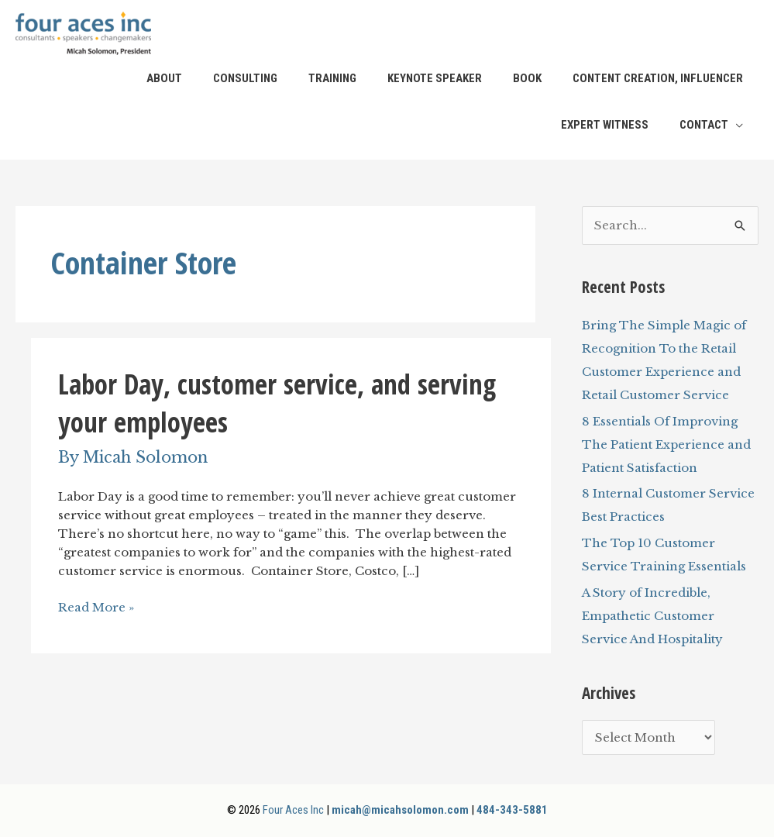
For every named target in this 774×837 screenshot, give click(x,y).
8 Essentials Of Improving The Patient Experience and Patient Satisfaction (666, 444)
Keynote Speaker (434, 78)
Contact (703, 125)
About (164, 78)
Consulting (245, 78)
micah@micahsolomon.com (400, 810)
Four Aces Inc (293, 810)
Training (332, 78)
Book (527, 78)
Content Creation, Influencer (658, 78)
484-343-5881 (512, 810)
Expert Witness (604, 125)
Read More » (96, 607)
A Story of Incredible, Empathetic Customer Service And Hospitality (652, 615)
